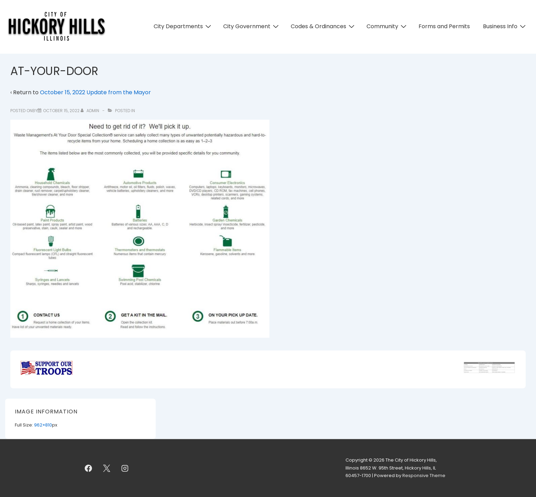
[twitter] (106, 468)
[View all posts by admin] (90, 111)
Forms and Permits (444, 26)
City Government (251, 26)
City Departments (183, 26)
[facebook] (88, 468)
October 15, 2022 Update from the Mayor (95, 92)
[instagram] (125, 468)
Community (387, 26)
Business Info (505, 26)
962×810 (43, 425)
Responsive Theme (423, 475)
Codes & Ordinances (323, 26)
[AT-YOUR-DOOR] (61, 111)
